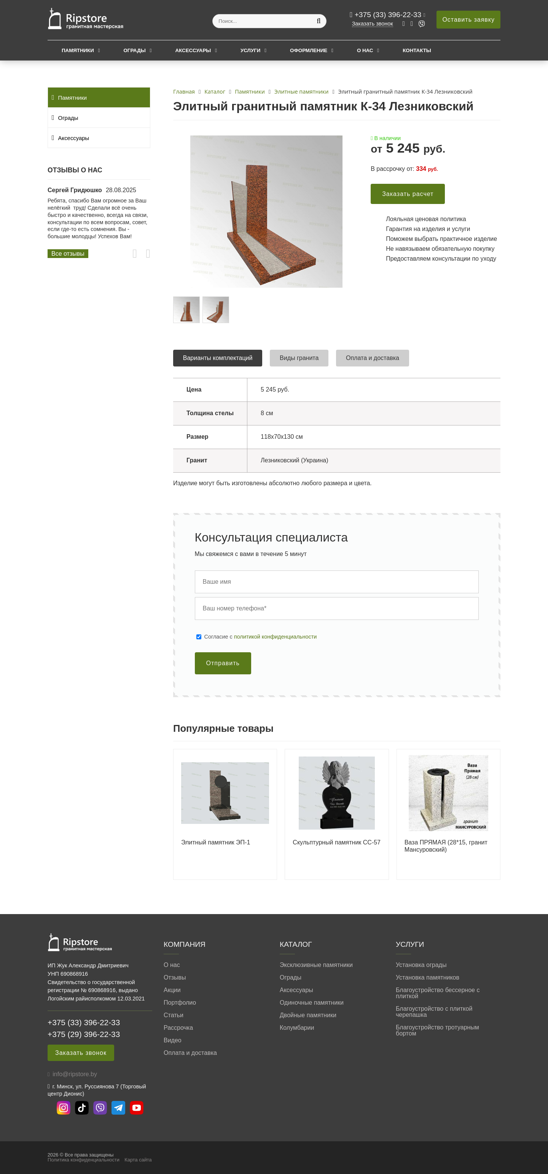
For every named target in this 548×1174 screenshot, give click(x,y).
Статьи (173, 1015)
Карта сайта (137, 1160)
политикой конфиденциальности (275, 637)
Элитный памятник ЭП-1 (215, 842)
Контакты (417, 50)
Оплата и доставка (190, 1053)
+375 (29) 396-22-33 (84, 1034)
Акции (172, 990)
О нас (365, 50)
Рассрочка (178, 1028)
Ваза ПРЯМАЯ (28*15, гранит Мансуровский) (446, 846)
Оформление (308, 50)
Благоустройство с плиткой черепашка (434, 1012)
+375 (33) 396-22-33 (389, 15)
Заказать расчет (407, 194)
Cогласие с (260, 636)
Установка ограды (421, 965)
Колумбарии (297, 1028)
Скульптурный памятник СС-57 (337, 842)
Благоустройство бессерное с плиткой (438, 993)
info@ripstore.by (75, 1074)
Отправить (223, 663)
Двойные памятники (308, 1015)
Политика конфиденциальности (83, 1160)
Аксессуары (193, 50)
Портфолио (180, 1003)
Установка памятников (427, 978)
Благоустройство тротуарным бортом (437, 1030)
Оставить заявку (468, 19)
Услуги (250, 50)
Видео (173, 1040)
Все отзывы (67, 253)
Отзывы (175, 978)
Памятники (78, 50)
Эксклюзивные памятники (316, 965)
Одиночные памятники (312, 1003)
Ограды (135, 50)
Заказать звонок (372, 24)
